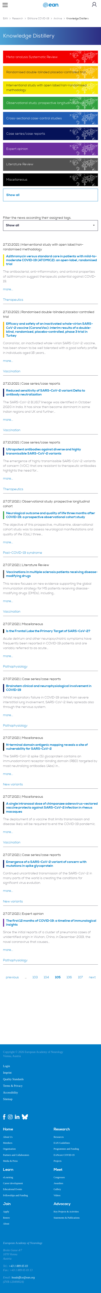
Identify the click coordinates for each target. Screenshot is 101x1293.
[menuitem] (25, 1129)
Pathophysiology (15, 666)
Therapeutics (13, 300)
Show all (13, 195)
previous (12, 977)
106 (69, 977)
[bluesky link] (25, 1117)
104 (46, 977)
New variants (13, 784)
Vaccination (11, 371)
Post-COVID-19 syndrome (22, 553)
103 (35, 977)
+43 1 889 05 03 (18, 1266)
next (92, 977)
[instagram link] (10, 1117)
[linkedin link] (17, 1117)
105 (58, 977)
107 (80, 977)
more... (8, 289)
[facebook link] (4, 1117)
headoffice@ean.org (23, 1277)
